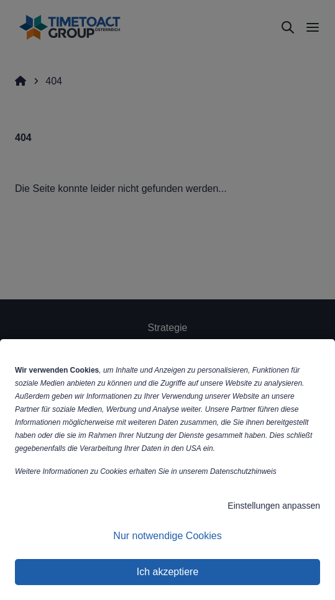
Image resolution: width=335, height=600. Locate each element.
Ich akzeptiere (168, 571)
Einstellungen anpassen (273, 506)
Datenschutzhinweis (243, 471)
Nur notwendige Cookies (167, 535)
